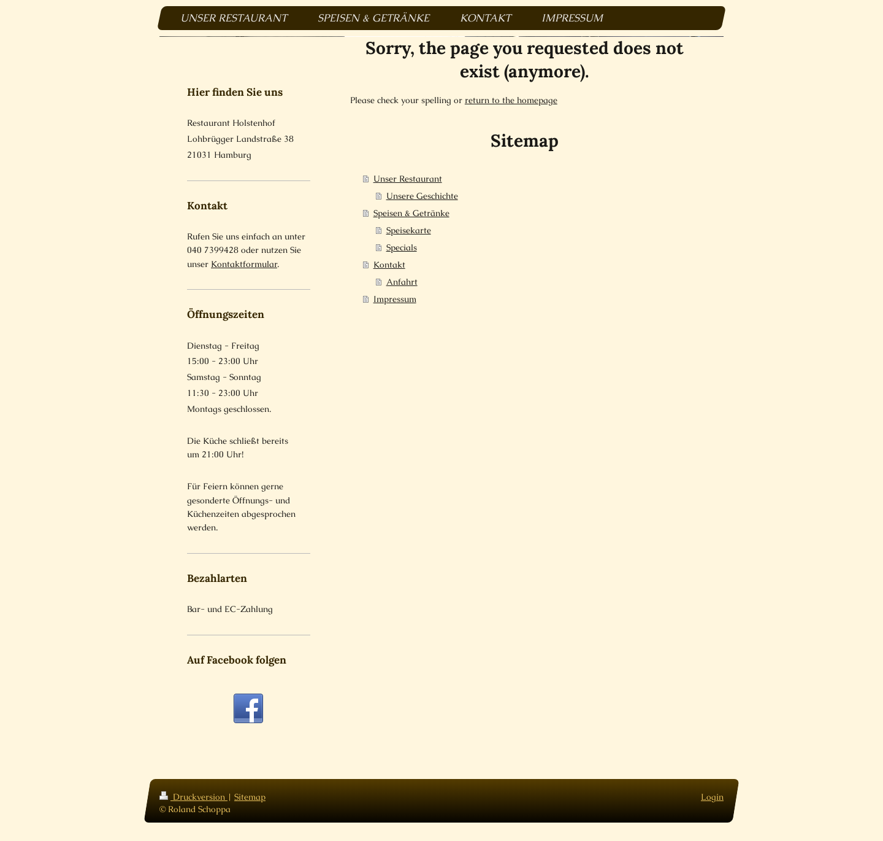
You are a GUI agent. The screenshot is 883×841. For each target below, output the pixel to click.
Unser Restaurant (407, 178)
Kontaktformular (244, 263)
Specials (401, 247)
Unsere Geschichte (422, 195)
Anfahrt (402, 281)
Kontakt (389, 264)
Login (712, 796)
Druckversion (193, 796)
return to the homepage (511, 100)
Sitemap (250, 796)
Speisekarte (408, 230)
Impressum (394, 298)
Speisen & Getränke (411, 213)
